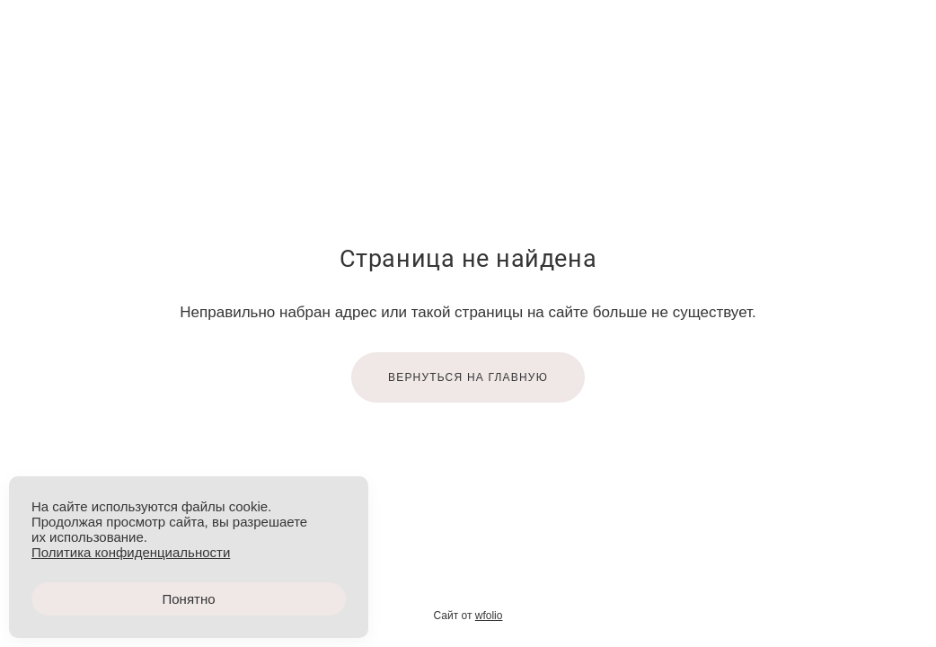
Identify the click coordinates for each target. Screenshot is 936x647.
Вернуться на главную (468, 377)
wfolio (489, 615)
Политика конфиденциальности (130, 552)
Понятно (188, 599)
